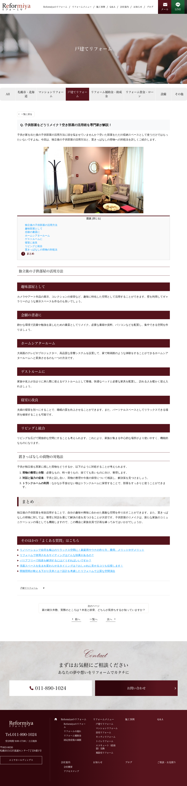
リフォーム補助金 (72, 736)
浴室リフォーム (103, 732)
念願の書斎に (32, 232)
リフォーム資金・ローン (140, 94)
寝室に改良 (31, 242)
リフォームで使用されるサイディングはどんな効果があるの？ (57, 555)
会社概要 (68, 767)
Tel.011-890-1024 (21, 734)
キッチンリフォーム (105, 737)
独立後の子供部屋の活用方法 (41, 225)
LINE (178, 9)
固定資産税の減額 (72, 740)
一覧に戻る (26, 114)
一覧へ (94, 619)
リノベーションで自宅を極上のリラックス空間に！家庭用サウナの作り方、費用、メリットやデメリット (82, 549)
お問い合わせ (136, 688)
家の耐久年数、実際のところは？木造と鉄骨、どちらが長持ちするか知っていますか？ (93, 610)
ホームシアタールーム (37, 235)
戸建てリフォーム (77, 94)
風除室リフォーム (104, 753)
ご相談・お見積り (166, 762)
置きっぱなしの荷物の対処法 (41, 249)
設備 (163, 94)
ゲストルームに (33, 239)
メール (164, 9)
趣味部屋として (33, 228)
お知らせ (137, 7)
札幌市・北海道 (26, 94)
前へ (77, 619)
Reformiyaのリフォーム (55, 7)
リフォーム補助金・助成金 (106, 94)
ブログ (150, 7)
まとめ (30, 253)
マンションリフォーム (51, 94)
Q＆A (112, 7)
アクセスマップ (71, 771)
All (8, 94)
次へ (109, 619)
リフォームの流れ (72, 731)
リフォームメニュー (82, 7)
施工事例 (100, 7)
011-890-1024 (50, 688)
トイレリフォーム (104, 741)
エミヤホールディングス (21, 760)
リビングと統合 (33, 246)
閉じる (96, 218)
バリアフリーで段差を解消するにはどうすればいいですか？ (55, 560)
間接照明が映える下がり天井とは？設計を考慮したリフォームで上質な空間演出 (67, 571)
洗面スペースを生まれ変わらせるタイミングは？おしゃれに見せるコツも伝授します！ (71, 565)
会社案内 (124, 7)
